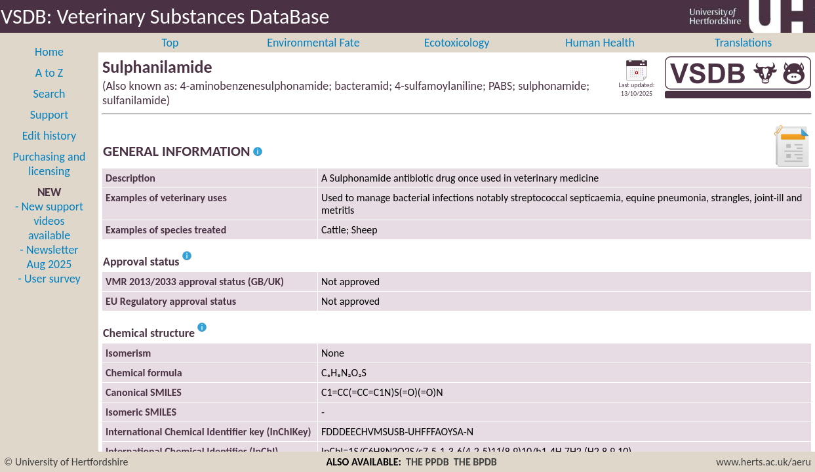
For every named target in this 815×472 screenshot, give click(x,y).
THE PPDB (427, 462)
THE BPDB (475, 462)
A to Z (49, 87)
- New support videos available (49, 235)
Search (49, 108)
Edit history (49, 150)
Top (169, 57)
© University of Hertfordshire (66, 462)
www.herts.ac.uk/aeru (763, 462)
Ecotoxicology (457, 57)
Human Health (600, 57)
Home (49, 66)
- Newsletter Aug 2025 (49, 271)
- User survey (49, 293)
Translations (743, 57)
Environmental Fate (313, 57)
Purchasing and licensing (48, 178)
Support (49, 129)
